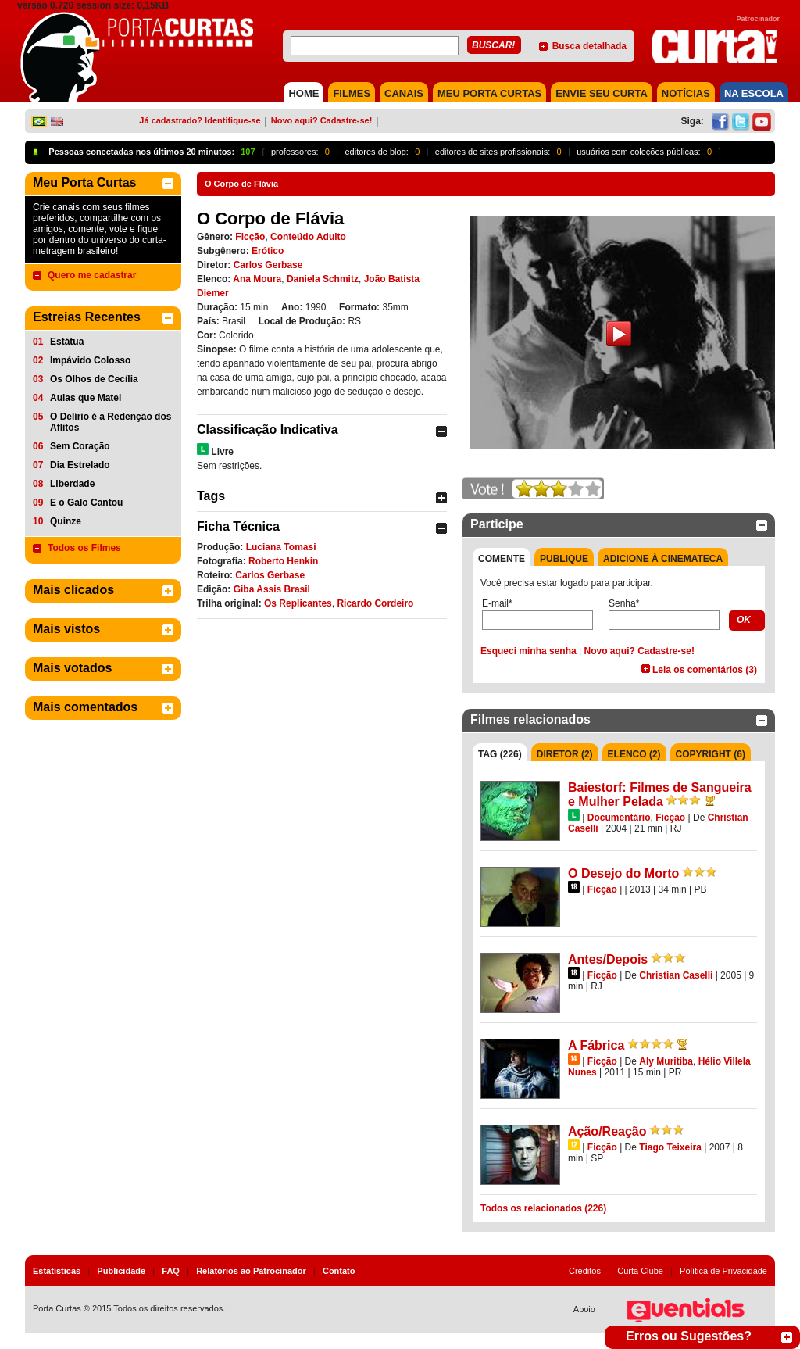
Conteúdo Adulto (308, 236)
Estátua (67, 341)
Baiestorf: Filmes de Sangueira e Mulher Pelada (660, 794)
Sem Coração (80, 446)
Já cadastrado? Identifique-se (199, 120)
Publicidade (121, 1271)
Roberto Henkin (283, 561)
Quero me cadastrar (92, 275)
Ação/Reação (607, 1131)
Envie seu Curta (601, 93)
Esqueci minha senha (528, 651)
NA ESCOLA (754, 93)
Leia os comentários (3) (704, 669)
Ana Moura (257, 279)
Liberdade (72, 483)
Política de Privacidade (723, 1271)
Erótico (268, 250)
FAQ (171, 1271)
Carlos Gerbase (268, 264)
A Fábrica (596, 1045)
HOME (303, 93)
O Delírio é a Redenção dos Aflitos (110, 422)
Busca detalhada (589, 46)
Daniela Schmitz (323, 279)
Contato (339, 1271)
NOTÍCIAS (686, 93)
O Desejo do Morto (623, 873)
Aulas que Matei (85, 397)
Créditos (585, 1271)
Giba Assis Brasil (272, 589)
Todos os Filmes (84, 547)
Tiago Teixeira (670, 1147)
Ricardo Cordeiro (375, 603)
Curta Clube (640, 1271)
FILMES (351, 93)
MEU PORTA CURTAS (489, 93)
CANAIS (403, 93)
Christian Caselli (675, 975)
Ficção (250, 236)
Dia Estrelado (80, 465)
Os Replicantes (298, 603)
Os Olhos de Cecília (94, 379)
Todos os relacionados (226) (543, 1208)
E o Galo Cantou (86, 502)
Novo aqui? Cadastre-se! (322, 120)
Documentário (619, 817)
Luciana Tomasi (281, 547)
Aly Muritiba (666, 1061)
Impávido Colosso (90, 360)
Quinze (65, 521)
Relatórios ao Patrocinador (251, 1271)
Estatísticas (56, 1271)
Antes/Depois (608, 959)
